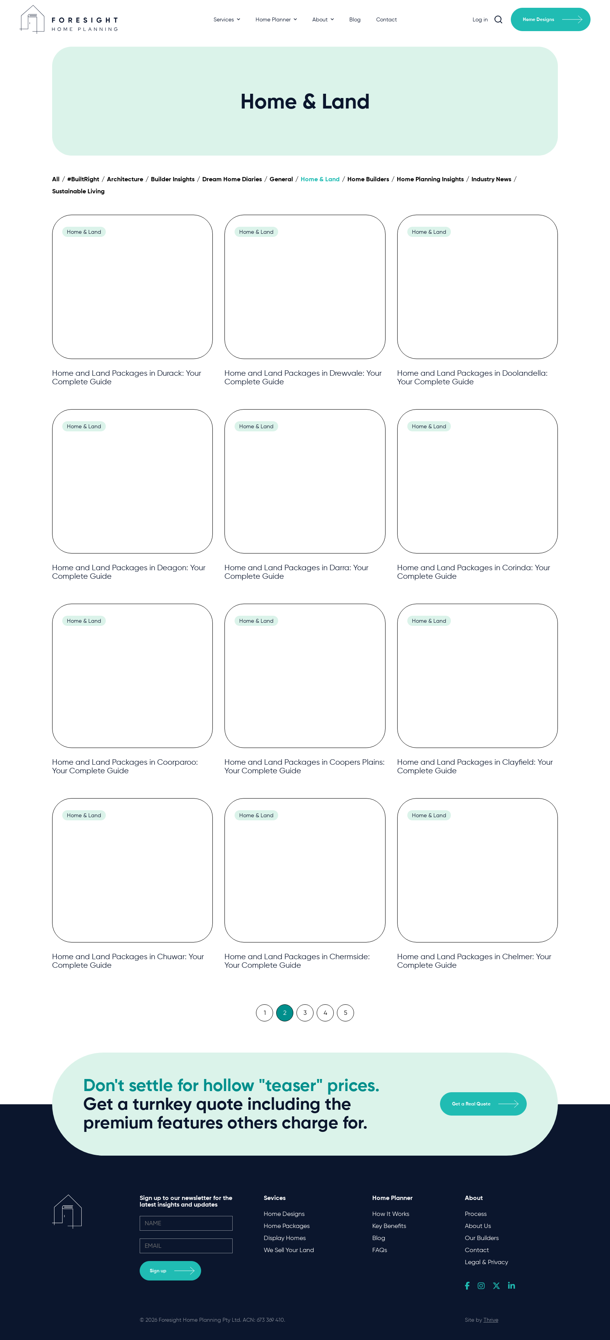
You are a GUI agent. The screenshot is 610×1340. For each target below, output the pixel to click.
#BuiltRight (83, 179)
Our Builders (482, 1238)
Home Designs (552, 19)
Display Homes (285, 1238)
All (56, 179)
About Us (478, 1226)
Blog (355, 19)
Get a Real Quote (485, 1104)
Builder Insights (173, 179)
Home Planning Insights (430, 179)
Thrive (491, 1320)
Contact (386, 19)
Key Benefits (389, 1226)
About (323, 19)
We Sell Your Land (289, 1250)
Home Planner (276, 19)
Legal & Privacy (486, 1262)
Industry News (491, 179)
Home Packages (287, 1226)
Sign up (172, 1271)
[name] (186, 1223)
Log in (480, 19)
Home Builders (368, 179)
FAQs (379, 1250)
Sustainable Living (78, 191)
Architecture (125, 179)
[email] (186, 1245)
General (281, 179)
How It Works (390, 1213)
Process (476, 1213)
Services (227, 19)
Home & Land (320, 179)
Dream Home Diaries (232, 179)
